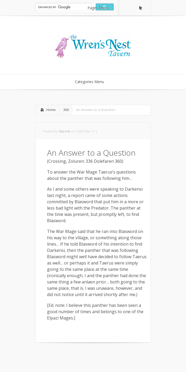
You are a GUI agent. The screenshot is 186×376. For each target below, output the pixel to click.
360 (66, 109)
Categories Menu (93, 81)
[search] (63, 7)
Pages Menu (101, 7)
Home (51, 109)
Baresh (64, 131)
